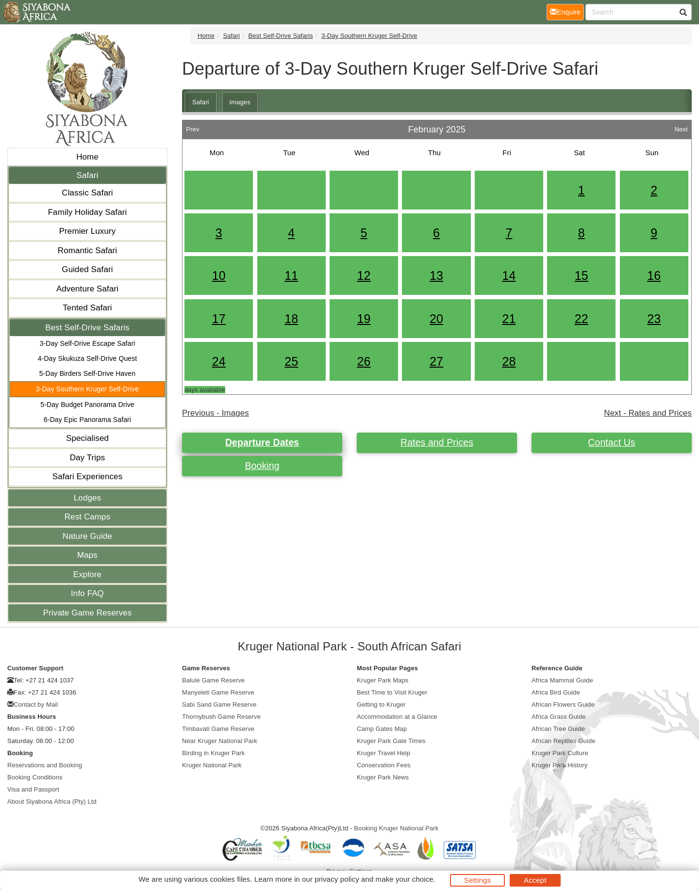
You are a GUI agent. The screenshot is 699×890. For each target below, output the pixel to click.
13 (436, 275)
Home (87, 157)
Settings (477, 880)
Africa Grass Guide (559, 716)
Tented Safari (87, 307)
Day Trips (87, 457)
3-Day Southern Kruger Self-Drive (87, 389)
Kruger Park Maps (382, 680)
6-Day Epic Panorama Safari (87, 419)
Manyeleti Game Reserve (218, 692)
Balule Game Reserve (213, 680)
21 (509, 318)
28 (509, 361)
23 (654, 318)
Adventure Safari (87, 288)
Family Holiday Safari (87, 212)
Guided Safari (87, 269)
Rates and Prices (436, 442)
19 (364, 318)
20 (436, 318)
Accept (535, 880)
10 (219, 275)
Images (240, 102)
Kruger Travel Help (383, 753)
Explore (87, 574)
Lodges (87, 497)
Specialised (87, 438)
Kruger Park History (559, 765)
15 (581, 275)
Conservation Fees (384, 765)
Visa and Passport (33, 789)
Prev (192, 127)
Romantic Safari (87, 250)
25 (291, 361)
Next (680, 127)
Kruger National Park (212, 765)
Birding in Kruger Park (213, 753)
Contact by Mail (36, 704)
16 (654, 275)
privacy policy (337, 879)
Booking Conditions (35, 777)
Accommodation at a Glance (397, 716)
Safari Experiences (87, 476)
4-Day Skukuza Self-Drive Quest (87, 358)
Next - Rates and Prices (648, 413)
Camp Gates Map (382, 728)
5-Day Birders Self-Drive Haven (87, 373)
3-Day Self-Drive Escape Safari (87, 343)
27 (436, 361)
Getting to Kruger (381, 704)
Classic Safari (87, 192)
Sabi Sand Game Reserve (219, 704)
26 (364, 361)
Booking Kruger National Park (396, 828)
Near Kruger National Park (219, 740)
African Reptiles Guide (564, 740)
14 (509, 275)
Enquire (567, 11)
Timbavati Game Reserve (218, 728)
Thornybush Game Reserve (221, 716)
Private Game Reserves (87, 612)
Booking (262, 465)
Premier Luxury (87, 231)
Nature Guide (87, 536)
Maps (87, 555)
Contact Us (611, 442)
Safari (87, 175)
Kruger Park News (383, 777)
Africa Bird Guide (556, 692)
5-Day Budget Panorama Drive (87, 404)
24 (219, 361)
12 (364, 275)
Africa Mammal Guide (562, 680)
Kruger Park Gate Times (391, 740)
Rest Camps (88, 516)
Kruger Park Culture (560, 753)
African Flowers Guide (563, 704)
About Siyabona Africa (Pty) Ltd (52, 801)
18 (291, 318)
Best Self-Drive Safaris (87, 327)
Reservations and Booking (44, 765)
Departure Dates (262, 442)
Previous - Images (215, 413)
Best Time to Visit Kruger (392, 692)
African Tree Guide (558, 728)
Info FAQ (87, 593)
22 (581, 318)
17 (219, 318)
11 (291, 275)
